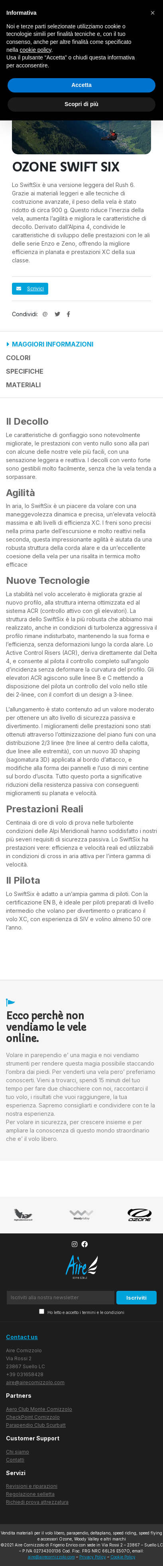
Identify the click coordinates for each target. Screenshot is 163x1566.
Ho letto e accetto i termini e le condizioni (81, 1312)
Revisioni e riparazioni (31, 1486)
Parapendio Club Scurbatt (36, 1425)
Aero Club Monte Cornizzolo (39, 1409)
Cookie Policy (123, 1556)
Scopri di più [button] (81, 104)
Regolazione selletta (30, 1494)
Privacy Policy (92, 1556)
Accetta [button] (81, 85)
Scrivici (30, 289)
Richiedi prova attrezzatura (37, 1502)
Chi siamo (17, 1452)
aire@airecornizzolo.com (35, 1382)
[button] (152, 12)
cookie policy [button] (35, 50)
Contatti (15, 1460)
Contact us (22, 1337)
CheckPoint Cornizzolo (33, 1417)
